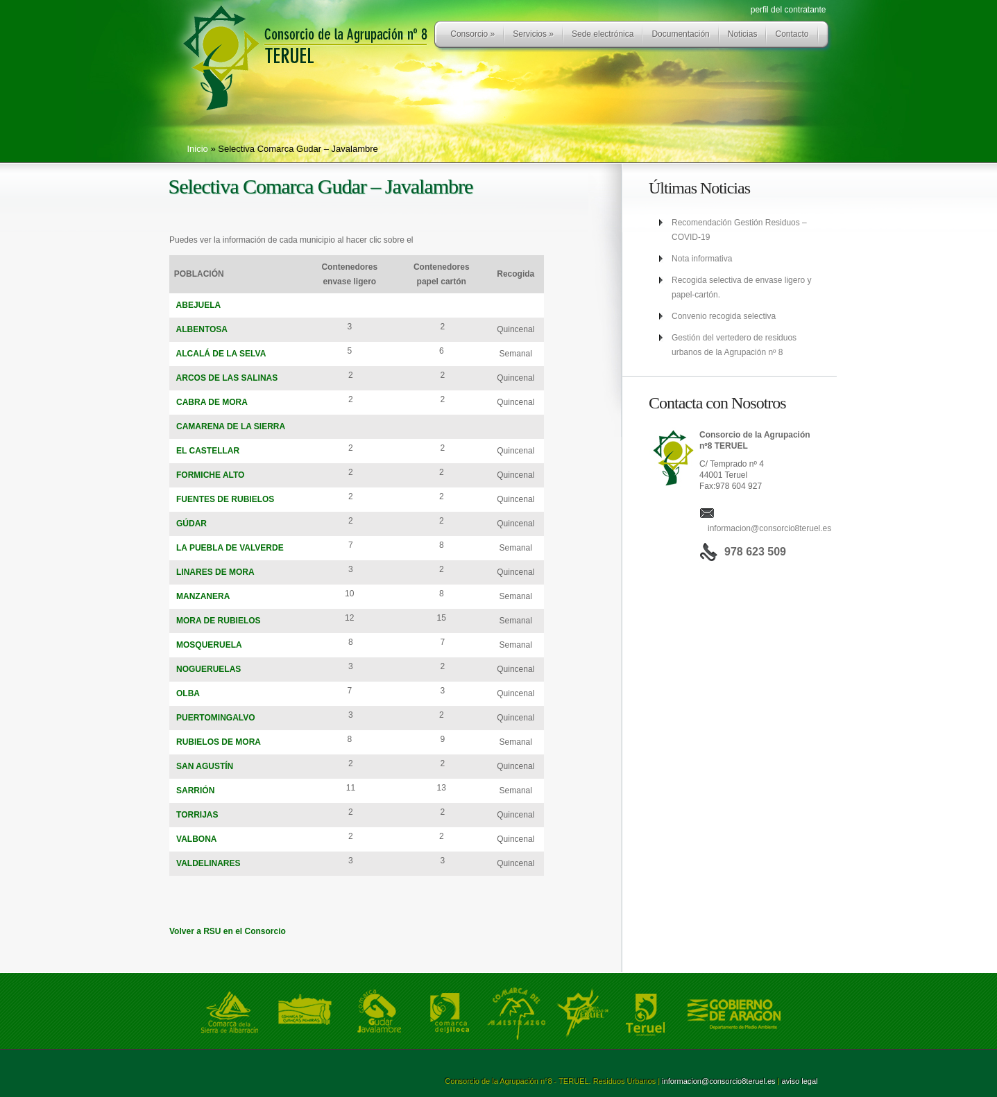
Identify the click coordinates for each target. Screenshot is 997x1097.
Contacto (791, 34)
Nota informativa (702, 259)
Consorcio (472, 34)
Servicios (533, 34)
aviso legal (800, 1081)
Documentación (680, 34)
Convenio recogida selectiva (724, 316)
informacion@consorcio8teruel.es (769, 528)
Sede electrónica (602, 34)
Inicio (197, 149)
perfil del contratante (788, 10)
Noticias (743, 34)
